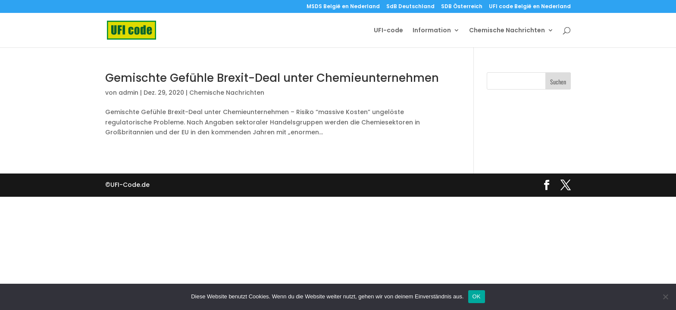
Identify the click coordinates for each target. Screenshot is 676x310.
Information (432, 30)
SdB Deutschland (410, 7)
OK (477, 296)
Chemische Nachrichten (507, 30)
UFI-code (388, 30)
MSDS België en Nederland (343, 7)
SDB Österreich (461, 7)
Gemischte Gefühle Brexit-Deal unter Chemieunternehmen (272, 78)
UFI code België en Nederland (530, 7)
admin (128, 92)
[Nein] (665, 296)
